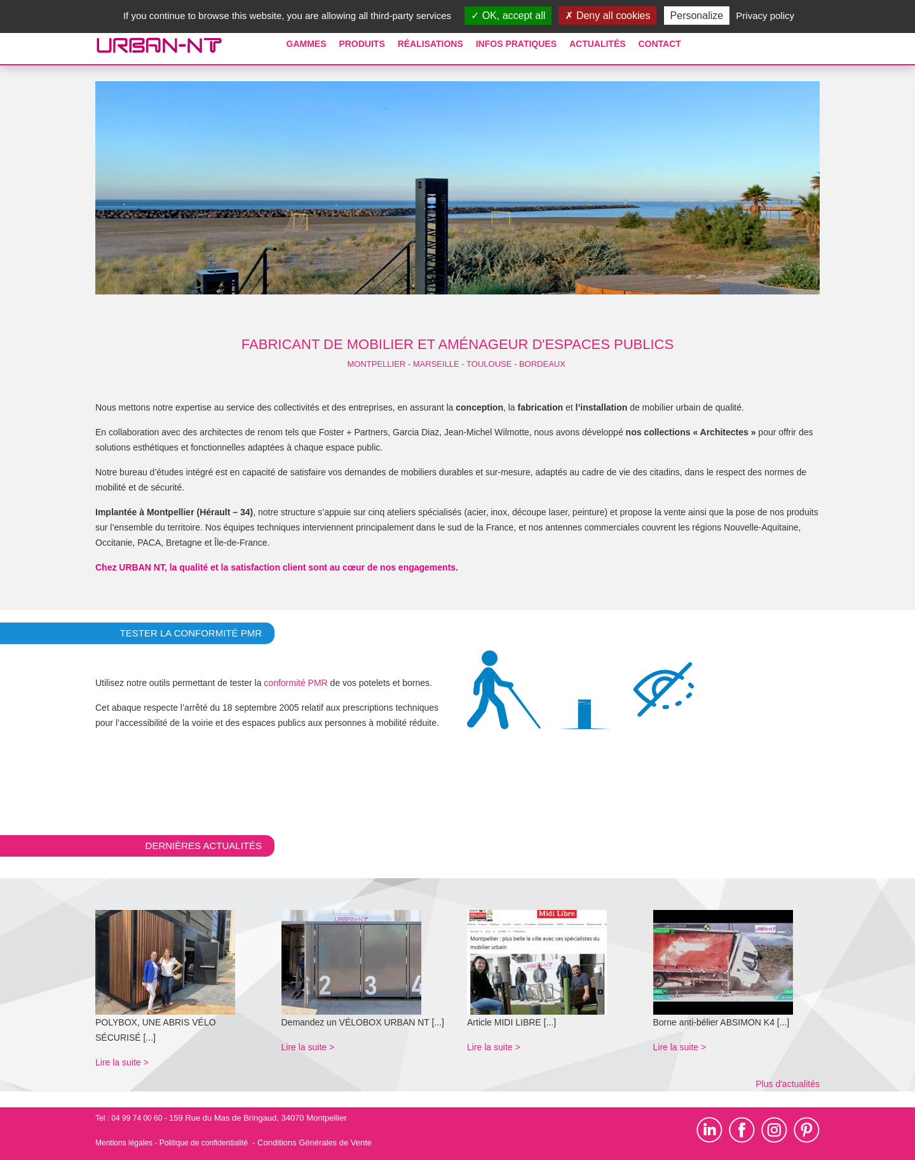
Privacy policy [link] (765, 15)
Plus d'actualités (788, 1084)
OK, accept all (508, 15)
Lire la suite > (122, 1062)
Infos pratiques (516, 44)
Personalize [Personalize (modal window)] (697, 15)
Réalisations (430, 44)
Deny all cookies (607, 15)
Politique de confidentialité (203, 1142)
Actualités (597, 44)
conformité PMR (295, 683)
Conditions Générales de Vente (314, 1142)
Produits (361, 44)
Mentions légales (123, 1142)
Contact (659, 44)
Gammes (307, 44)
